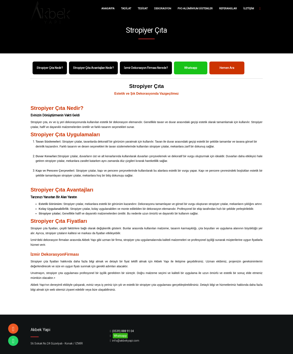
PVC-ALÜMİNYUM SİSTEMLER (195, 8)
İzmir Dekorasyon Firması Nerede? (146, 67)
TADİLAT (126, 8)
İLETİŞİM (248, 8)
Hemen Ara (227, 67)
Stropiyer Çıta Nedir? (50, 67)
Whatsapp (190, 67)
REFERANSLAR (228, 8)
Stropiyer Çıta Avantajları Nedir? (93, 67)
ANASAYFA (108, 8)
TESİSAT (143, 8)
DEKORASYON (162, 8)
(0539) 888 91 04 (123, 331)
